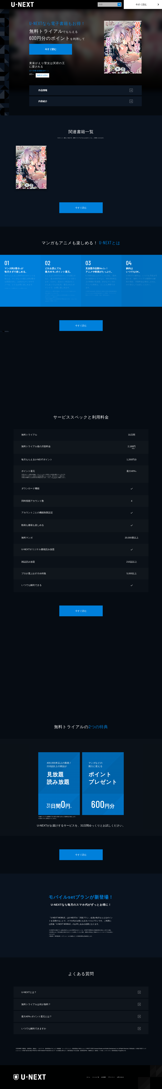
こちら (46, 300)
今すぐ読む (141, 4)
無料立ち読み (42, 75)
